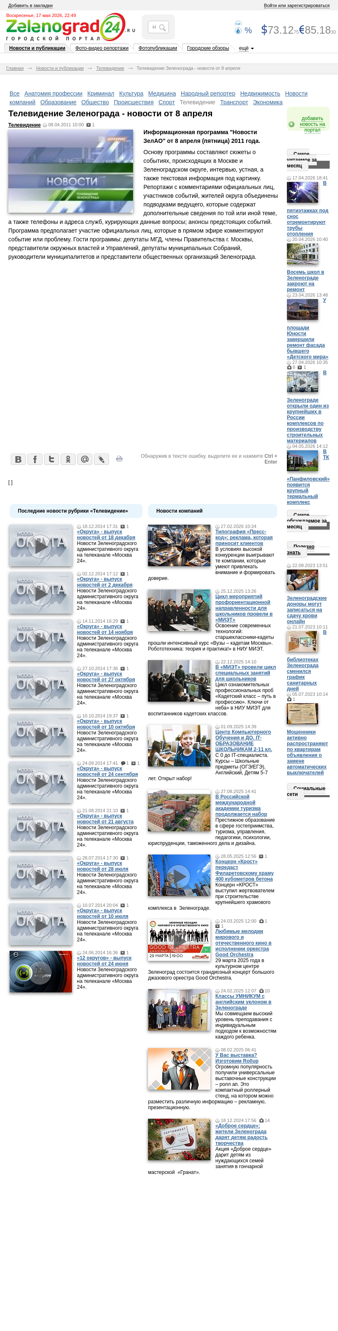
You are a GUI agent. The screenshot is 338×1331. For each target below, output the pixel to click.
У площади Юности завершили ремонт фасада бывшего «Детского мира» (307, 328)
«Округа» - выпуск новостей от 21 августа (105, 819)
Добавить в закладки (30, 5)
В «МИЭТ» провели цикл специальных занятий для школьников (245, 673)
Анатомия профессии (54, 93)
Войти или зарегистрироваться (297, 5)
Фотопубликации (157, 48)
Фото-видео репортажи (101, 48)
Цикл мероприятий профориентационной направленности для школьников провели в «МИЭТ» (244, 608)
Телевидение (110, 68)
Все (15, 93)
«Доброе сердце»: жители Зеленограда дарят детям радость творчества (241, 1134)
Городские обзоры (208, 48)
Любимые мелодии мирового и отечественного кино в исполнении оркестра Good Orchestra (243, 943)
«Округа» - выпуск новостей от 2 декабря (105, 582)
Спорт (166, 102)
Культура (131, 93)
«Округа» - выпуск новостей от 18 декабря (106, 534)
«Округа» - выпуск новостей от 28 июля (102, 866)
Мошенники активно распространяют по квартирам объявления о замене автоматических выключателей (307, 752)
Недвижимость (260, 93)
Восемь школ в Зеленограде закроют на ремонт (305, 280)
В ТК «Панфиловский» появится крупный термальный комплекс (308, 477)
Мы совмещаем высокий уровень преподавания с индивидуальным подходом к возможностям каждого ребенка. (245, 1025)
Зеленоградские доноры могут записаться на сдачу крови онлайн (307, 609)
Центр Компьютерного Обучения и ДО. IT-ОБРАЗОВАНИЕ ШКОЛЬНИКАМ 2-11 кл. (243, 740)
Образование (58, 102)
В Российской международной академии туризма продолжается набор (241, 805)
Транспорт (234, 102)
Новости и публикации (37, 48)
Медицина (162, 93)
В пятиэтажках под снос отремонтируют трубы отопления (307, 208)
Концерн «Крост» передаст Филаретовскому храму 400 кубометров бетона (244, 870)
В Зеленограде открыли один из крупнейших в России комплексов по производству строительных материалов (308, 407)
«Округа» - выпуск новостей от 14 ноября (105, 629)
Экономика (268, 102)
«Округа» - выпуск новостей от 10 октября (106, 724)
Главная (15, 68)
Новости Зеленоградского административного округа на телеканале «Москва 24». (107, 552)
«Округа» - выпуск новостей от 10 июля (102, 913)
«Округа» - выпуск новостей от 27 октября (106, 677)
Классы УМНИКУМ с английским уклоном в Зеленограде (243, 1002)
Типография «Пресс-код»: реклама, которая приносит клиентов (244, 537)
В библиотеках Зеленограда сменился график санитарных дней (307, 660)
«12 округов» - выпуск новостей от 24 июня (104, 961)
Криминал (100, 93)
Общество (95, 102)
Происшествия (134, 102)
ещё (244, 48)
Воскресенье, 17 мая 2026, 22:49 (41, 15)
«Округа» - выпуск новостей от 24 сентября (107, 771)
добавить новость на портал (312, 124)
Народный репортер (208, 93)
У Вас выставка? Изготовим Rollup (237, 1058)
